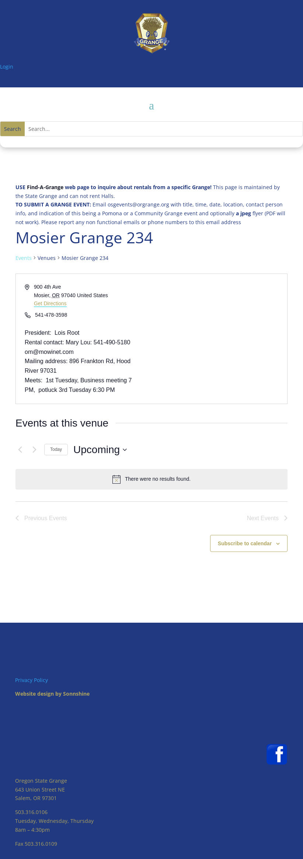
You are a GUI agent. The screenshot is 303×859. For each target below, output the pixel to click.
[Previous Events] (19, 449)
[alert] (151, 479)
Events (23, 257)
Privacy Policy (31, 680)
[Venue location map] (218, 339)
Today (56, 449)
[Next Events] (34, 449)
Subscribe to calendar (245, 543)
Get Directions (50, 303)
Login (6, 66)
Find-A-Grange (45, 187)
